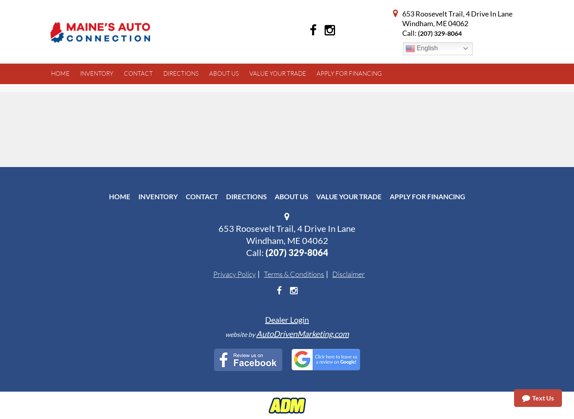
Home (119, 196)
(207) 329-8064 (440, 33)
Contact (202, 196)
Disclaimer (348, 274)
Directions (246, 196)
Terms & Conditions (294, 274)
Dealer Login (287, 319)
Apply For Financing (427, 196)
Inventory (158, 196)
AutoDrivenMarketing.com (302, 334)
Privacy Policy (234, 274)
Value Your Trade (349, 196)
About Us (291, 196)
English (421, 49)
